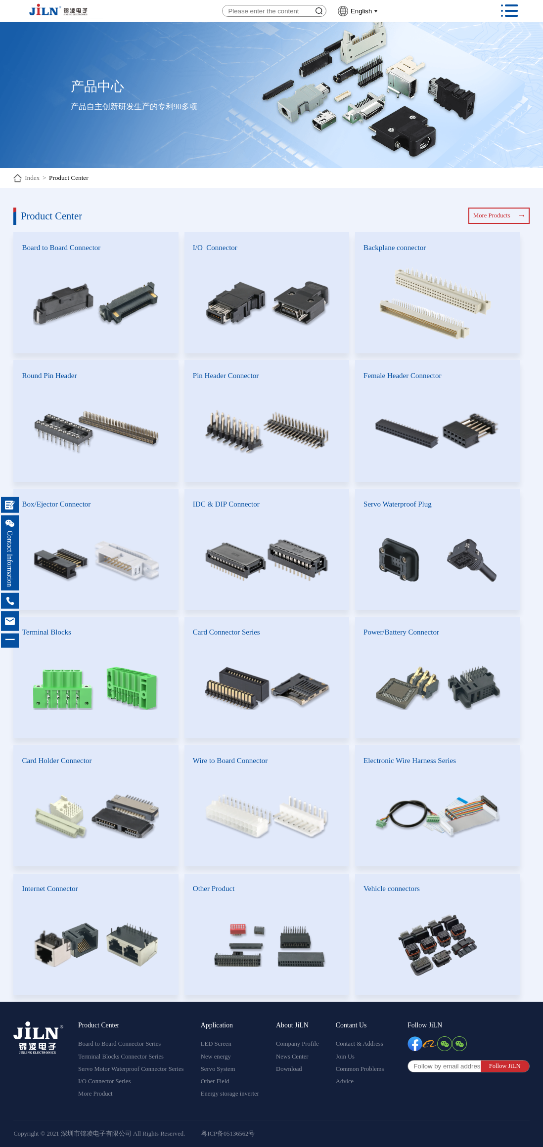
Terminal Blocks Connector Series (121, 1056)
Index (32, 177)
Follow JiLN (424, 1025)
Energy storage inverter (230, 1093)
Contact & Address (359, 1043)
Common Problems (360, 1068)
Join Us (345, 1056)
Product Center (68, 177)
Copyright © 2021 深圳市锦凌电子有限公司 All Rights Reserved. (99, 1133)
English (361, 11)
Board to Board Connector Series (119, 1043)
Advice (345, 1081)
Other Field (215, 1081)
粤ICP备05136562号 (228, 1133)
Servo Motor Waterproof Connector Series (131, 1068)
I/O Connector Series (104, 1081)
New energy (216, 1056)
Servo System (218, 1068)
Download (289, 1068)
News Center (292, 1056)
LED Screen (216, 1043)
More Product (95, 1093)
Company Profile (297, 1043)
